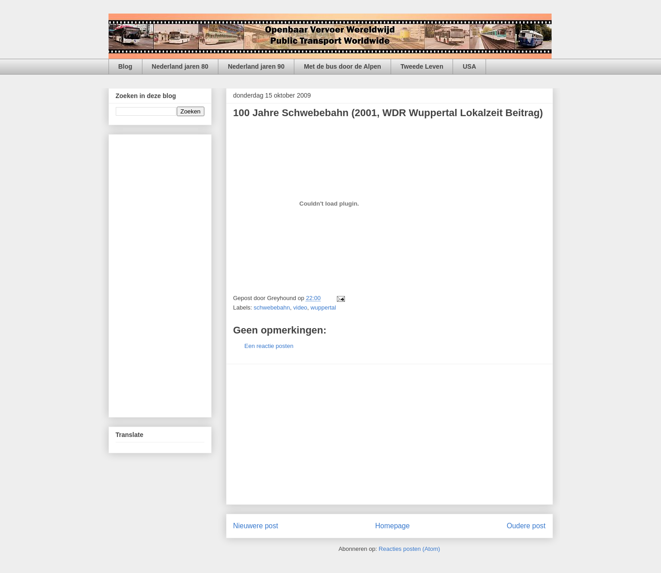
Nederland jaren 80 (180, 66)
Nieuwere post (256, 526)
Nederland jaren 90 (256, 66)
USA (469, 66)
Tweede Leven (422, 66)
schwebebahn (272, 307)
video (300, 307)
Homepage (392, 526)
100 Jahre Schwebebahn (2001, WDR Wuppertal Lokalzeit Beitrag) (388, 112)
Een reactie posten (269, 346)
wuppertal (323, 307)
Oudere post (526, 526)
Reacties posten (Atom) (409, 548)
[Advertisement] (389, 434)
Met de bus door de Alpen (342, 66)
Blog (125, 66)
